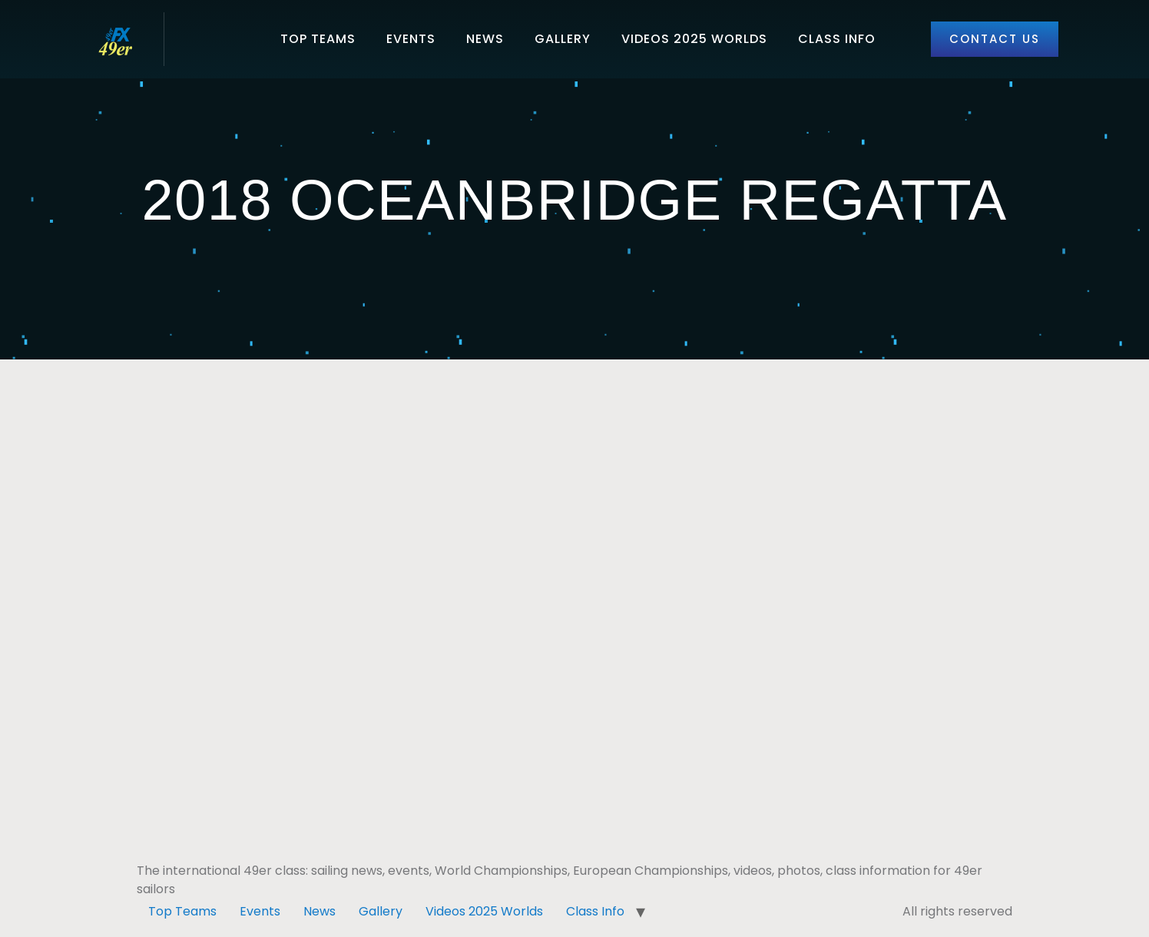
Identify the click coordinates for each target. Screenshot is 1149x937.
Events (410, 39)
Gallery (563, 39)
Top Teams (318, 39)
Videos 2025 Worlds (694, 39)
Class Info (837, 39)
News (485, 39)
